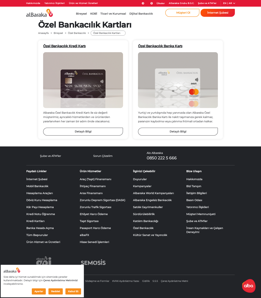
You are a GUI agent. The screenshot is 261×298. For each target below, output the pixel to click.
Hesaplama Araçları (39, 193)
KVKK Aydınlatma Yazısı (125, 281)
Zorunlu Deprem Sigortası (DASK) (102, 200)
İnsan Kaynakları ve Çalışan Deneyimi (204, 228)
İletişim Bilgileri (196, 193)
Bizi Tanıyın (193, 186)
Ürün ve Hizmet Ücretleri (83, 3)
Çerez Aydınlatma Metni (174, 281)
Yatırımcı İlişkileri (54, 3)
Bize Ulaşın (194, 171)
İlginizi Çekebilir (144, 171)
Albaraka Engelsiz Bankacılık (152, 200)
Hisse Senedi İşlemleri (94, 242)
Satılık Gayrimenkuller (148, 207)
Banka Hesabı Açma (40, 228)
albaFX (84, 235)
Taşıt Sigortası (89, 221)
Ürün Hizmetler (90, 171)
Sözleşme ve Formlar (97, 281)
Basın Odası (194, 200)
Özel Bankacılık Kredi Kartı (64, 46)
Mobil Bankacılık (37, 186)
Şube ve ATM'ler (207, 3)
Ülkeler (160, 3)
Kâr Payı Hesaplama (40, 207)
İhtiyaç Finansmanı (93, 186)
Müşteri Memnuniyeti (200, 214)
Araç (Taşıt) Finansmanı (95, 179)
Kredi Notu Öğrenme (40, 214)
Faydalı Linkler (36, 171)
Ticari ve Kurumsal (113, 13)
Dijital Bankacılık (141, 13)
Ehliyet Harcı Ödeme (94, 214)
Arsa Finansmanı (91, 193)
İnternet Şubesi (36, 179)
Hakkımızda (33, 3)
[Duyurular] (150, 2)
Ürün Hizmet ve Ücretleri (43, 242)
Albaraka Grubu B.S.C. (181, 3)
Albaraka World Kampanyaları (153, 193)
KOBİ (93, 13)
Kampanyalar (142, 186)
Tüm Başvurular (37, 235)
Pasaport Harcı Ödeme (95, 228)
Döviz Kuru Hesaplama (41, 200)
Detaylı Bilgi (83, 131)
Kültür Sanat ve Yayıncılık (150, 235)
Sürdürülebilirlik (144, 214)
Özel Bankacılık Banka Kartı (160, 46)
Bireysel (81, 13)
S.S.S (155, 281)
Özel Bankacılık (143, 228)
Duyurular (140, 179)
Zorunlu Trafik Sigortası (95, 207)
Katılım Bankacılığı (145, 221)
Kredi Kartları (35, 221)
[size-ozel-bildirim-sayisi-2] (141, 2)
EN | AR (227, 3)
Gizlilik (145, 281)
